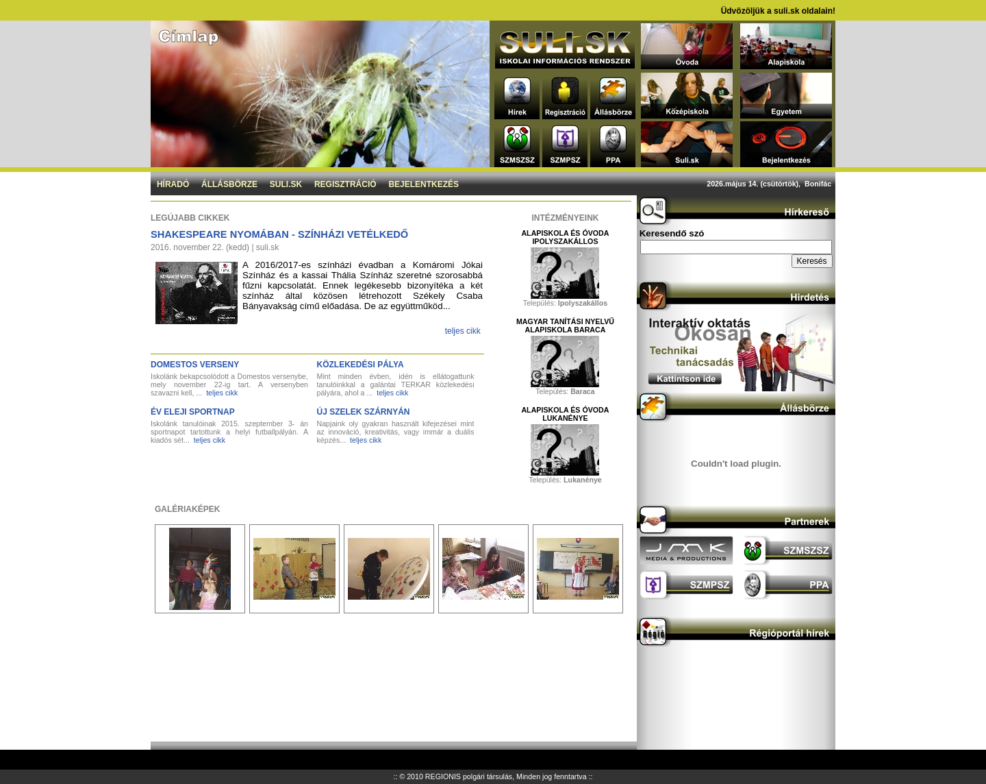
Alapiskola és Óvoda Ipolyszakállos (565, 237)
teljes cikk (463, 331)
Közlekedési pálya (360, 364)
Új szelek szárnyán (363, 412)
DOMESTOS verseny (195, 364)
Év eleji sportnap (193, 412)
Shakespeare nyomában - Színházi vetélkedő (279, 234)
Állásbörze (229, 184)
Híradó (173, 184)
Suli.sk (286, 184)
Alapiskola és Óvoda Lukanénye (565, 414)
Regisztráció (345, 184)
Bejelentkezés (423, 184)
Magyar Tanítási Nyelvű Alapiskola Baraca (565, 325)
